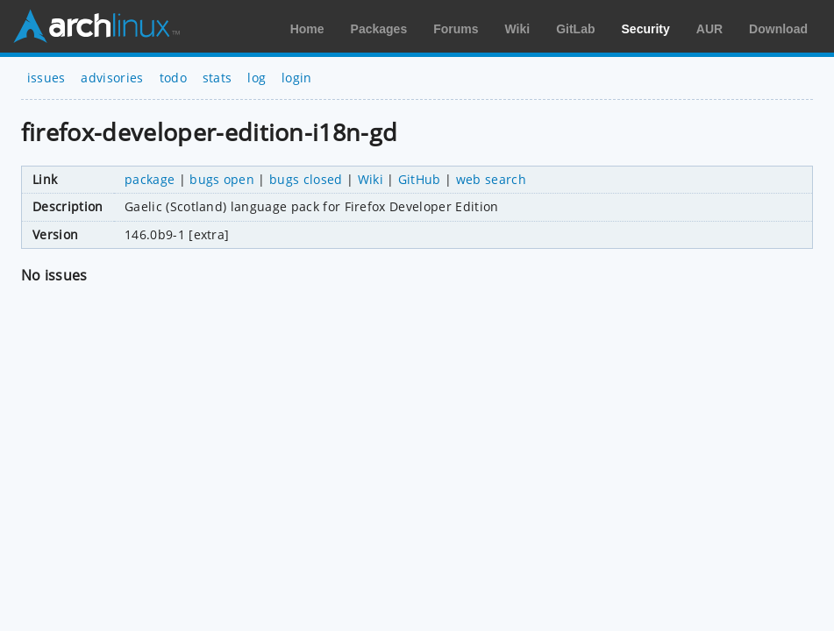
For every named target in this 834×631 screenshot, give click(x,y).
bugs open (221, 179)
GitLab (575, 29)
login (297, 77)
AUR (709, 29)
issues (46, 77)
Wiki (518, 29)
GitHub (419, 179)
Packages (379, 29)
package (150, 179)
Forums (455, 29)
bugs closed (306, 179)
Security (646, 29)
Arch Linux (96, 26)
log (256, 77)
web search (491, 179)
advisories (112, 77)
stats (217, 77)
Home (307, 29)
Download (778, 29)
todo (173, 77)
